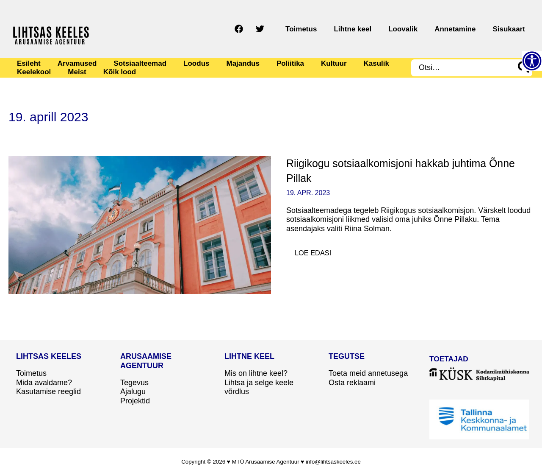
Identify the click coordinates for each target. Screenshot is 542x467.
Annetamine (467, 29)
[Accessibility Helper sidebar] (532, 61)
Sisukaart (513, 29)
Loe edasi (318, 251)
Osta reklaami (352, 382)
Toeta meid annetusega (368, 373)
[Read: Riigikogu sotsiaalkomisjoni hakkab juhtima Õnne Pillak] (139, 224)
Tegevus (134, 382)
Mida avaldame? (44, 382)
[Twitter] (302, 28)
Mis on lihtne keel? (256, 373)
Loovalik (424, 29)
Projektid (135, 401)
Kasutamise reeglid (48, 391)
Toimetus (339, 29)
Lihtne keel (382, 29)
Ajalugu (133, 391)
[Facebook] (281, 28)
